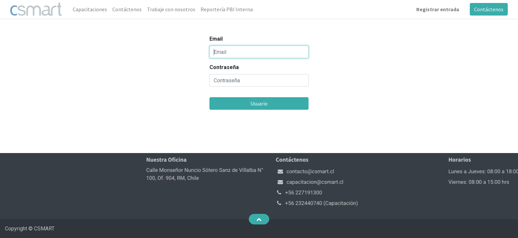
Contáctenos (488, 9)
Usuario (259, 103)
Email (216, 39)
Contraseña (224, 67)
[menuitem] (90, 9)
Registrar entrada (437, 9)
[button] (259, 219)
